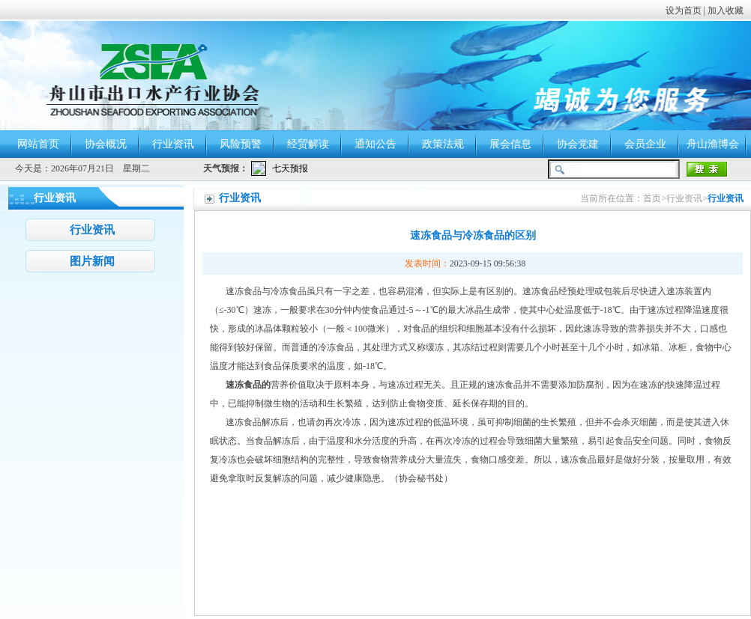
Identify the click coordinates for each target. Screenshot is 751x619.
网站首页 (38, 144)
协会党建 (578, 144)
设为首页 (684, 10)
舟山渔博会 (713, 144)
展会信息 (510, 144)
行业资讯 (173, 144)
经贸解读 (308, 144)
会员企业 (645, 144)
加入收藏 (726, 10)
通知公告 (375, 144)
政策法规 (443, 144)
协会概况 (106, 144)
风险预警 (241, 144)
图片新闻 (92, 261)
